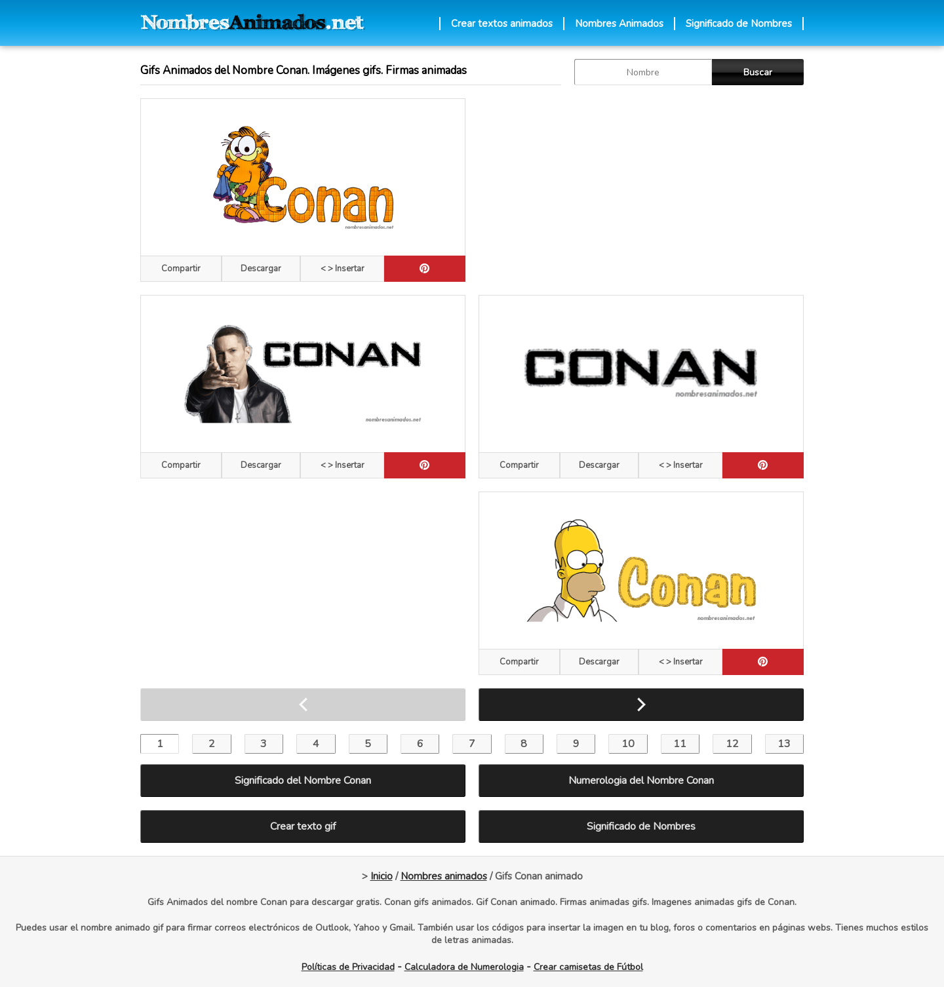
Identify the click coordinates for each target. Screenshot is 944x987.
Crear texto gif (303, 826)
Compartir (181, 269)
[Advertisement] (641, 190)
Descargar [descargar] (261, 269)
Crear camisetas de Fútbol (588, 967)
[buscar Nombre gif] (643, 72)
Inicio (381, 876)
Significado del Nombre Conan (303, 780)
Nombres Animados (619, 23)
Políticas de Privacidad (348, 967)
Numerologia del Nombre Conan (641, 780)
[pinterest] (424, 269)
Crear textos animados (502, 23)
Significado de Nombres (739, 23)
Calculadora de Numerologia (464, 967)
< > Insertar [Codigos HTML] (342, 269)
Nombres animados (444, 876)
